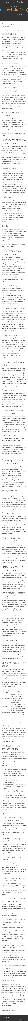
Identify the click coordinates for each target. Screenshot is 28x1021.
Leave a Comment (18, 27)
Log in (20, 1019)
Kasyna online (8, 23)
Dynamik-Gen (16, 1017)
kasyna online (11, 1010)
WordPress (15, 1019)
